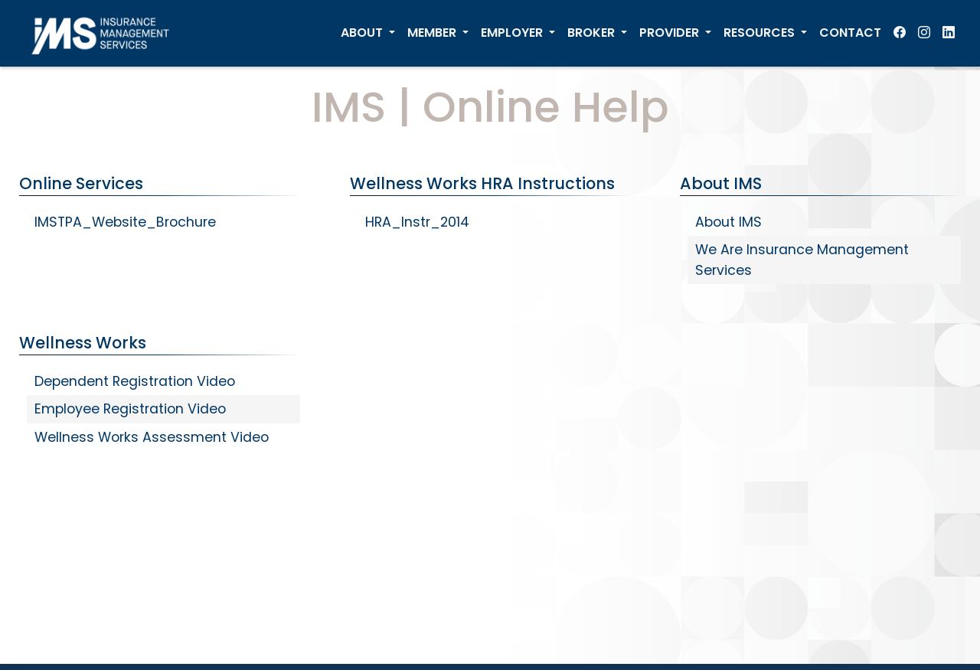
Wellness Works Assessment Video (151, 437)
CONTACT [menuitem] (850, 32)
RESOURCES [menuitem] (761, 32)
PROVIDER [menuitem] (670, 32)
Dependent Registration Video (134, 381)
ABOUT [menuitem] (363, 32)
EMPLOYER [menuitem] (513, 32)
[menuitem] (899, 33)
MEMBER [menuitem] (433, 32)
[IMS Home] (105, 33)
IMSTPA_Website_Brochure (125, 222)
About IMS (728, 222)
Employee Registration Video (130, 409)
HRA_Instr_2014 (417, 222)
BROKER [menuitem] (592, 32)
